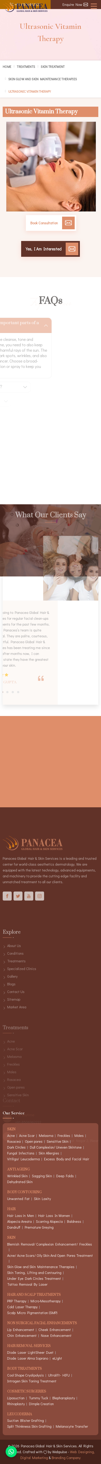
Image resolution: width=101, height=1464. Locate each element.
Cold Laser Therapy (22, 1306)
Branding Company (66, 1457)
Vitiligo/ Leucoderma (23, 1159)
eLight (57, 1358)
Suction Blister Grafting (25, 1420)
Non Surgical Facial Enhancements (42, 1323)
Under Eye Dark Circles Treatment (34, 1278)
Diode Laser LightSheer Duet (30, 1352)
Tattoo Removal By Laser (27, 1284)
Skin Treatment (53, 66)
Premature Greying (39, 1227)
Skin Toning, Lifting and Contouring (34, 1272)
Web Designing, (82, 1451)
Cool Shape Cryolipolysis (25, 1375)
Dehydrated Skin (20, 1181)
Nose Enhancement (56, 1335)
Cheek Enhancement (54, 1329)
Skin (11, 1238)
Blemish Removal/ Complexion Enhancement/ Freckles (49, 1244)
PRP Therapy (16, 1301)
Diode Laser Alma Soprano (27, 1358)
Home (7, 66)
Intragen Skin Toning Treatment (31, 1381)
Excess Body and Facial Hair (66, 1159)
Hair (11, 1209)
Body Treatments (24, 1369)
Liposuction (16, 1397)
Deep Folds (65, 1175)
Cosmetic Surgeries (26, 1392)
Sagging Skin (42, 1175)
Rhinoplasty (16, 1403)
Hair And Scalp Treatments (34, 1295)
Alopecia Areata (19, 1221)
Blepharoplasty (63, 1397)
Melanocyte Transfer (72, 1426)
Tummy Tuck (38, 1397)
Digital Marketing (34, 1457)
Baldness (74, 1221)
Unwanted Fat (18, 1198)
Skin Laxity (42, 1198)
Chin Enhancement (22, 1335)
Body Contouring (24, 1192)
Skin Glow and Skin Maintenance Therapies (42, 79)
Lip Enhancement (20, 1329)
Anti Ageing (18, 1170)
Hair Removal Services (29, 1346)
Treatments (26, 66)
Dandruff (13, 1227)
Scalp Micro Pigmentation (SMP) (32, 1312)
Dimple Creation (41, 1403)
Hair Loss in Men (20, 1215)
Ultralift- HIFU (59, 1375)
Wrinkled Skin (17, 1175)
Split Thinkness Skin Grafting (29, 1426)
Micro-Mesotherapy (46, 1301)
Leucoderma (19, 1414)
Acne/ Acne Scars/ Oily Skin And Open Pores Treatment (50, 1255)
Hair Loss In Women (54, 1215)
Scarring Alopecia (49, 1221)
